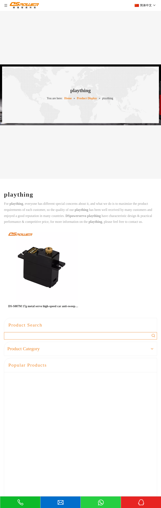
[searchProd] (77, 335)
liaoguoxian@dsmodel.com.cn (39, 487)
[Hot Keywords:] (153, 335)
